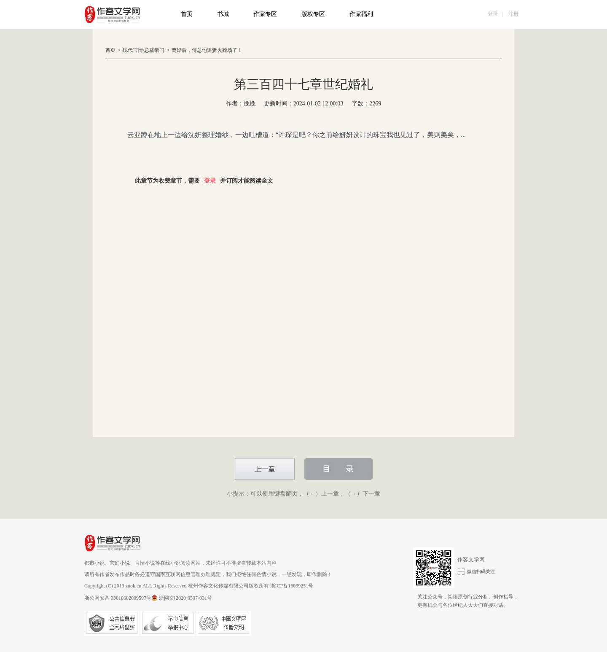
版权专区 (313, 14)
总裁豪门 (154, 50)
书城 (223, 14)
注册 (513, 14)
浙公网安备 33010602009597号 (121, 598)
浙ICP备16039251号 (292, 586)
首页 (187, 14)
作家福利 (361, 14)
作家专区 (265, 14)
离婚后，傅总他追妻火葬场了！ (207, 50)
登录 (493, 14)
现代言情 (133, 50)
